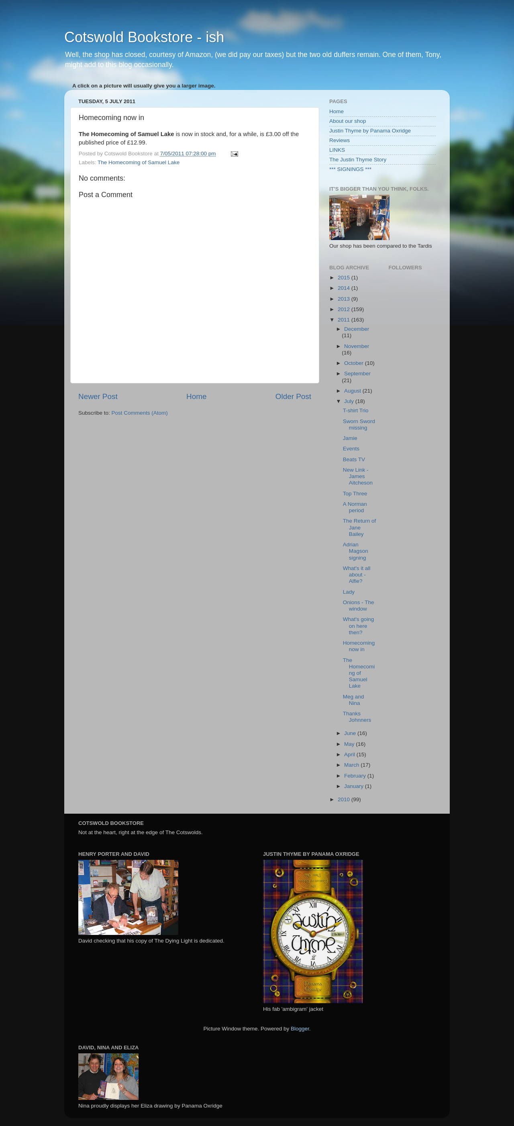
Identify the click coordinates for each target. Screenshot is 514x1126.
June (350, 733)
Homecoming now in (359, 646)
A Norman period (355, 507)
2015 (344, 278)
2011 (344, 320)
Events (351, 449)
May (350, 744)
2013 (344, 299)
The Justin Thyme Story (357, 160)
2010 (344, 799)
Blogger (300, 1029)
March (352, 765)
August (353, 391)
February (355, 776)
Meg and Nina (353, 700)
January (354, 786)
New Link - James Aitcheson (358, 476)
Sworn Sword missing (359, 424)
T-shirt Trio (356, 410)
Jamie (350, 438)
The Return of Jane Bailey (359, 527)
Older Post (293, 396)
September (357, 374)
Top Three (355, 494)
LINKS (337, 150)
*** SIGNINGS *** (350, 169)
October (354, 363)
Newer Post (98, 396)
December (356, 329)
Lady (349, 592)
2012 (344, 309)
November (356, 346)
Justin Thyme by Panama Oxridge (370, 131)
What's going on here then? (358, 625)
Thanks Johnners (357, 717)
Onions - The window (358, 605)
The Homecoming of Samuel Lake (138, 162)
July (349, 401)
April (350, 754)
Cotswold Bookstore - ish (144, 37)
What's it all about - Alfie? (357, 574)
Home (196, 396)
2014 (344, 288)
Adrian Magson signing (355, 551)
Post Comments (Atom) (140, 413)
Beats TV (354, 459)
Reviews (339, 140)
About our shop (347, 121)
